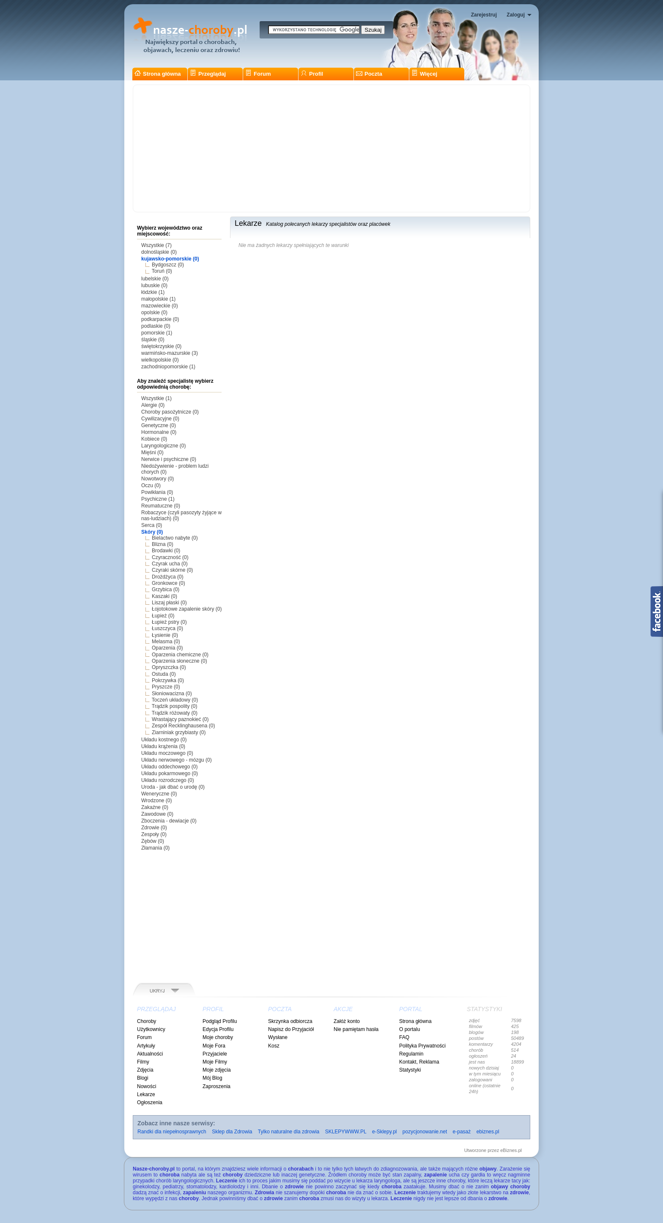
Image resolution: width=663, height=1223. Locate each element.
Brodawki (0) (166, 551)
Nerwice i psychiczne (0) (168, 459)
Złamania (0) (155, 848)
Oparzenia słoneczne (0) (179, 661)
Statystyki (410, 1070)
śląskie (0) (152, 340)
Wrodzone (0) (156, 800)
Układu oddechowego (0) (169, 767)
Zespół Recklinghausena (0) (183, 726)
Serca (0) (151, 525)
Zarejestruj (484, 15)
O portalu (409, 1029)
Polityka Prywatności (422, 1046)
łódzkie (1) (152, 292)
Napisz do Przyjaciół (291, 1029)
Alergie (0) (152, 405)
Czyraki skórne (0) (172, 570)
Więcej (424, 74)
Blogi (142, 1078)
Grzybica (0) (165, 589)
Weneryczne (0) (159, 794)
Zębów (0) (152, 841)
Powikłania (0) (157, 492)
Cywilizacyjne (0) (160, 419)
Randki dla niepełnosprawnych (171, 1132)
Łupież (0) (163, 616)
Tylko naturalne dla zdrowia (288, 1132)
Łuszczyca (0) (167, 628)
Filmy (143, 1062)
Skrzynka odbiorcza (290, 1021)
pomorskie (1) (156, 333)
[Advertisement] (331, 148)
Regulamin (411, 1054)
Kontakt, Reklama (419, 1062)
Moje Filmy (215, 1062)
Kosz (273, 1046)
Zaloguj (516, 15)
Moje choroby (218, 1037)
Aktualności (150, 1054)
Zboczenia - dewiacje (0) (169, 821)
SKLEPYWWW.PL (346, 1132)
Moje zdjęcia (217, 1070)
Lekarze (146, 1094)
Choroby (146, 1021)
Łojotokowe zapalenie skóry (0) (187, 609)
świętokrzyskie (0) (161, 346)
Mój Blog (212, 1078)
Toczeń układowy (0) (175, 700)
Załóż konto (347, 1021)
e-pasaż (462, 1132)
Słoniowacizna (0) (172, 694)
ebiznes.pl (488, 1132)
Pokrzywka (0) (168, 680)
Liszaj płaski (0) (169, 603)
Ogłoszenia (149, 1102)
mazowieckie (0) (159, 306)
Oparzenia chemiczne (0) (180, 655)
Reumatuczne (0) (160, 506)
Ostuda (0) (164, 674)
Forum (258, 74)
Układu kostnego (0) (163, 740)
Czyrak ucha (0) (170, 564)
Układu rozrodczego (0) (167, 780)
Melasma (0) (166, 641)
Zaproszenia (216, 1086)
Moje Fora (214, 1046)
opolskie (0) (154, 312)
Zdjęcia (145, 1070)
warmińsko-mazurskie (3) (169, 353)
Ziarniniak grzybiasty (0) (178, 732)
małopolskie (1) (158, 299)
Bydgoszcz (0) (168, 265)
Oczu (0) (151, 485)
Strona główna (157, 74)
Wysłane (278, 1037)
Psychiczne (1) (158, 499)
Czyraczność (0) (170, 557)
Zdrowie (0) (154, 828)
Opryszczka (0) (169, 667)
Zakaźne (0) (154, 807)
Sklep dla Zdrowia (232, 1132)
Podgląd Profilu (220, 1021)
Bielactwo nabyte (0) (175, 538)
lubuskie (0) (154, 285)
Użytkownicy (151, 1029)
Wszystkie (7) (156, 245)
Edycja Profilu (218, 1029)
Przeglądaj (208, 74)
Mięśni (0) (152, 452)
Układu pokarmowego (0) (169, 773)
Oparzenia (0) (167, 648)
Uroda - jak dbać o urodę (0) (173, 787)
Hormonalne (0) (158, 432)
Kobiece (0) (154, 439)
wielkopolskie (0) (160, 360)
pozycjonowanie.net (425, 1132)
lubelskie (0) (155, 279)
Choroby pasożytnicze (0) (170, 412)
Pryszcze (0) (166, 687)
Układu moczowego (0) (167, 753)
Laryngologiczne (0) (163, 446)
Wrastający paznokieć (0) (180, 719)
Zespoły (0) (154, 834)
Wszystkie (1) (156, 398)
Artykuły (146, 1046)
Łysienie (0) (165, 635)
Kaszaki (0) (164, 596)
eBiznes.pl (511, 1150)
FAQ (404, 1037)
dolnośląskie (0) (159, 252)
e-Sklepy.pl (384, 1132)
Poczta (369, 74)
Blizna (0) (162, 544)
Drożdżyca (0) (168, 577)
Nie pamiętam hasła (356, 1029)
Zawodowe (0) (157, 814)
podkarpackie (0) (160, 319)
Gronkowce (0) (168, 583)
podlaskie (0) (155, 326)
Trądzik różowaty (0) (174, 713)
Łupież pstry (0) (169, 622)
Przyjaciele (215, 1054)
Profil (312, 74)
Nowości (146, 1086)
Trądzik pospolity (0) (174, 706)
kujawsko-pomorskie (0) (170, 259)
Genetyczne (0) (158, 425)
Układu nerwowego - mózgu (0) (176, 760)
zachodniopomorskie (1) (168, 367)
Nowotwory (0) (157, 479)
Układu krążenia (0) (163, 746)
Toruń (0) (162, 271)
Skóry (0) (152, 532)
